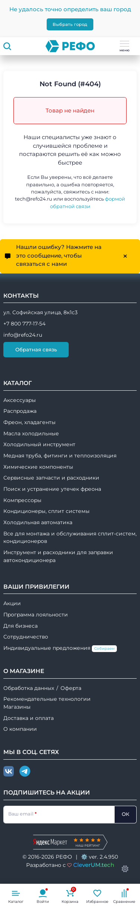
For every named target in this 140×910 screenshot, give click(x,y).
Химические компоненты (38, 467)
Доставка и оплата (28, 718)
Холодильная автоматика (37, 522)
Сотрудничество (25, 637)
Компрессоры (22, 500)
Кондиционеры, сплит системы (46, 511)
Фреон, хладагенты (29, 422)
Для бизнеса (20, 626)
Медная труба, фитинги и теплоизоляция (59, 456)
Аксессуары (19, 400)
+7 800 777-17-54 (24, 324)
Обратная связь (36, 349)
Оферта (70, 688)
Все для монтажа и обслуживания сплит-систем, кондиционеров (70, 537)
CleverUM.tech (93, 864)
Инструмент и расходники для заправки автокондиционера (58, 556)
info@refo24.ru (22, 335)
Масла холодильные (31, 433)
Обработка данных (28, 688)
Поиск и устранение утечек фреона (52, 489)
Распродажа (20, 411)
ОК (125, 814)
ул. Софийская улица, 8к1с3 (40, 312)
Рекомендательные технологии (47, 699)
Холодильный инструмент (39, 444)
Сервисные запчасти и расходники (51, 478)
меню (124, 46)
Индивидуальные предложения (60, 648)
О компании (20, 729)
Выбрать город (70, 24)
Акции (12, 603)
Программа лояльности (35, 615)
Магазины (17, 707)
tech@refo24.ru (33, 199)
